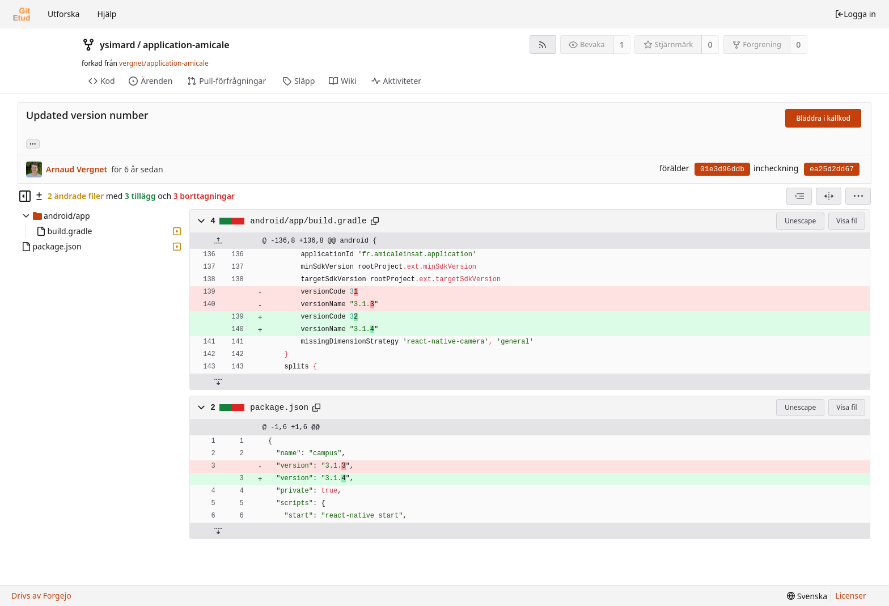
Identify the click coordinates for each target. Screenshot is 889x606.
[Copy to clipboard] (375, 221)
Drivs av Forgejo (41, 595)
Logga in (855, 14)
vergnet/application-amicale (164, 63)
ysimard (118, 44)
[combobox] (799, 196)
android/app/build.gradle (308, 221)
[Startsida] (21, 14)
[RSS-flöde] (543, 44)
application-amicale (186, 44)
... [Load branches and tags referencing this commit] (32, 143)
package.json (279, 407)
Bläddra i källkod (823, 118)
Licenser (850, 595)
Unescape (800, 221)
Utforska (63, 14)
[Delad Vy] (828, 196)
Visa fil (846, 221)
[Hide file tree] (25, 196)
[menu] (858, 196)
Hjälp (106, 14)
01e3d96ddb (722, 169)
